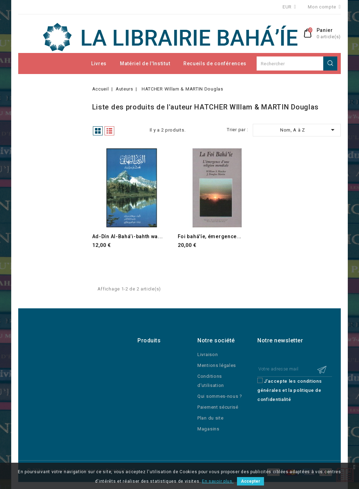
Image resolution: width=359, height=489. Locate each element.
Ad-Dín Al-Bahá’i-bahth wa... (127, 236)
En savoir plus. (218, 481)
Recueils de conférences (214, 63)
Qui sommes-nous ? (219, 396)
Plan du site (210, 418)
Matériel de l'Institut (145, 63)
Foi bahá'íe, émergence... (210, 236)
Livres (99, 63)
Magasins (208, 428)
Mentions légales (216, 365)
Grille (97, 131)
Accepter (250, 481)
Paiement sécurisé (217, 407)
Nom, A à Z (308, 130)
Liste (109, 131)
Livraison (207, 354)
